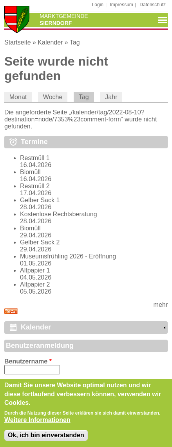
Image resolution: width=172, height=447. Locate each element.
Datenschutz (152, 4)
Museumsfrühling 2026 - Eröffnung (68, 256)
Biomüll (30, 172)
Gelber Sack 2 (40, 242)
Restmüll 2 (35, 186)
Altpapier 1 (35, 270)
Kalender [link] (36, 327)
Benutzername (28, 361)
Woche (53, 97)
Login (97, 4)
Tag (75, 42)
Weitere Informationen (37, 421)
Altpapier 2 (35, 284)
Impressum (121, 4)
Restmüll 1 (35, 158)
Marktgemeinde (64, 16)
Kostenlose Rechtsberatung (58, 214)
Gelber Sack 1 (40, 200)
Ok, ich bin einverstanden (46, 436)
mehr (161, 304)
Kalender (50, 42)
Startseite (17, 42)
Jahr (111, 97)
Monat (18, 97)
